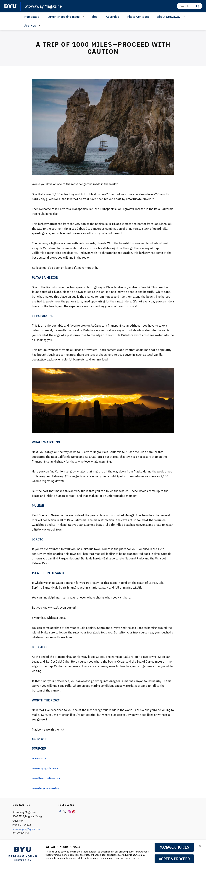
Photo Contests (138, 16)
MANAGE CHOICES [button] (174, 847)
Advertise (112, 16)
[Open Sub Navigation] (84, 16)
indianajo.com (41, 758)
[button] (200, 846)
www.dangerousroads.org (48, 788)
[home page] (10, 6)
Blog (94, 16)
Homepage (31, 16)
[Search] (189, 6)
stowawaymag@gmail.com (27, 829)
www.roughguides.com (46, 768)
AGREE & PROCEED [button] (174, 858)
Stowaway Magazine (45, 6)
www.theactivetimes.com (48, 778)
